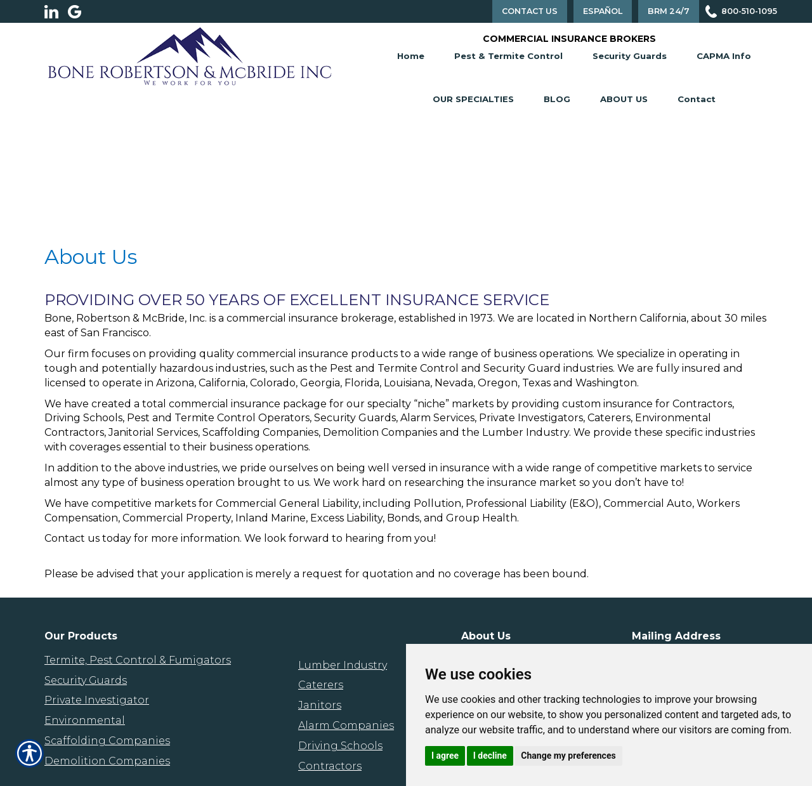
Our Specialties (473, 99)
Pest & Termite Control (508, 56)
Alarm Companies (346, 725)
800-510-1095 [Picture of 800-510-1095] (749, 11)
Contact (697, 99)
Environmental (84, 720)
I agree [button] (445, 755)
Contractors (330, 766)
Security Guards (630, 56)
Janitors (319, 705)
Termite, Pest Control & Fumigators (137, 660)
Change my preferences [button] (568, 755)
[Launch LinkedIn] (56, 11)
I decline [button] (490, 755)
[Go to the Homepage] (189, 55)
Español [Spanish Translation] (602, 11)
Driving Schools (340, 746)
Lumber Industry (342, 665)
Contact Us (530, 11)
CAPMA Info (724, 56)
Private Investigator (96, 700)
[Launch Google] (79, 11)
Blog (557, 99)
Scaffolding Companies (107, 741)
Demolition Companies (107, 761)
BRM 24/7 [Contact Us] (669, 11)
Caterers (320, 685)
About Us (624, 99)
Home (410, 56)
